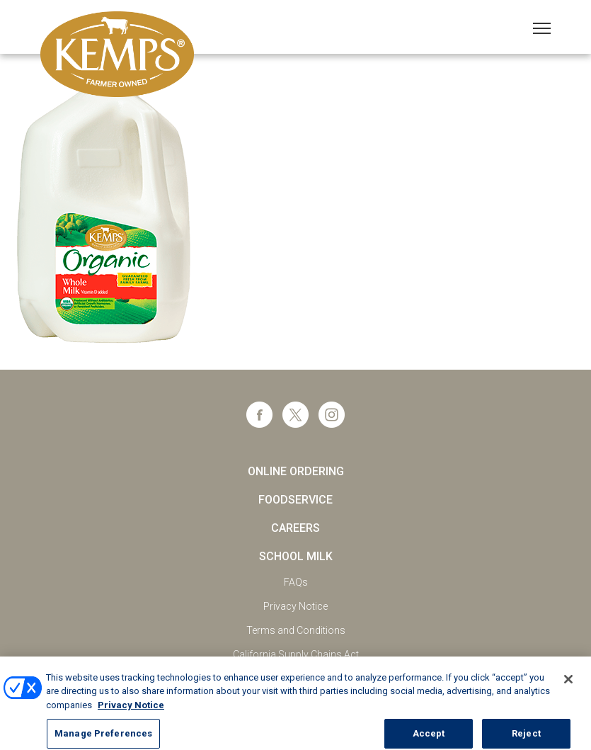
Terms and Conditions (295, 630)
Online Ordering (296, 471)
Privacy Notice (295, 606)
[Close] (568, 684)
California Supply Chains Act (296, 654)
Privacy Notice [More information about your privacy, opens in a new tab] (131, 710)
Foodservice (295, 499)
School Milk (296, 556)
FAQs (296, 582)
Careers (295, 528)
